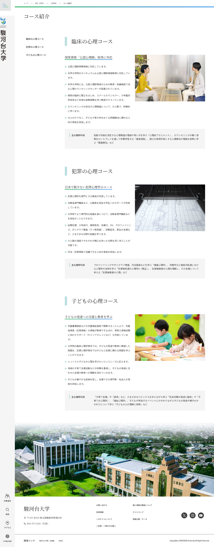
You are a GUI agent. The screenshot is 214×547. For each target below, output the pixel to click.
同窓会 (64, 540)
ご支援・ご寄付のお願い (104, 525)
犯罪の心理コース (35, 46)
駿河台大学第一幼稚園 (48, 540)
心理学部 (56, 3)
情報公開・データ (138, 518)
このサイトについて (102, 518)
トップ (26, 3)
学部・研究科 (41, 3)
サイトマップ (135, 511)
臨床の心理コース (35, 38)
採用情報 (96, 511)
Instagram (191, 515)
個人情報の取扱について (141, 504)
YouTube (200, 515)
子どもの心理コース (36, 54)
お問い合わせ (99, 504)
